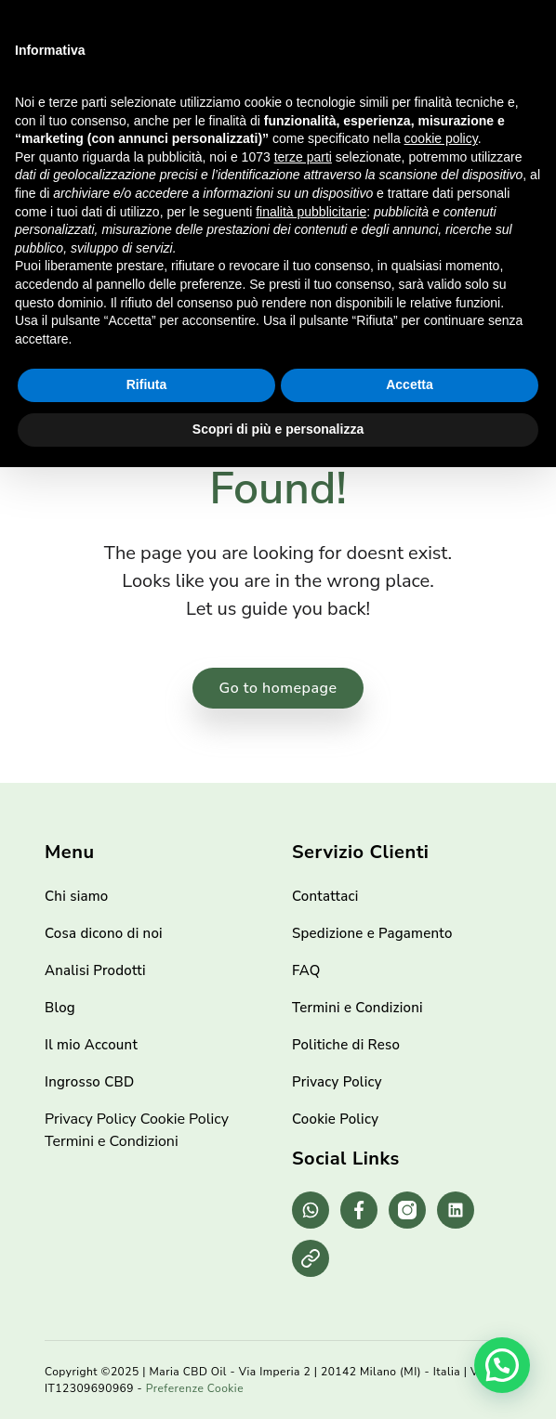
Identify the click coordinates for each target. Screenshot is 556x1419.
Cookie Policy (184, 1119)
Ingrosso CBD (89, 1082)
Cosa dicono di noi (104, 933)
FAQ (306, 970)
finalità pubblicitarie (311, 211)
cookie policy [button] (441, 138)
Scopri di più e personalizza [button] (278, 429)
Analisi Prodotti (95, 970)
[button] (502, 1365)
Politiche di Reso (346, 1044)
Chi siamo (77, 896)
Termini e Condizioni (112, 1141)
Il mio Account (91, 1044)
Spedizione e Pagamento (372, 933)
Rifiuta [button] (146, 384)
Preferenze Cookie (195, 1388)
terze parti (303, 157)
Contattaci (325, 896)
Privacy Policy (91, 1119)
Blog (60, 1007)
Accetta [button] (409, 384)
